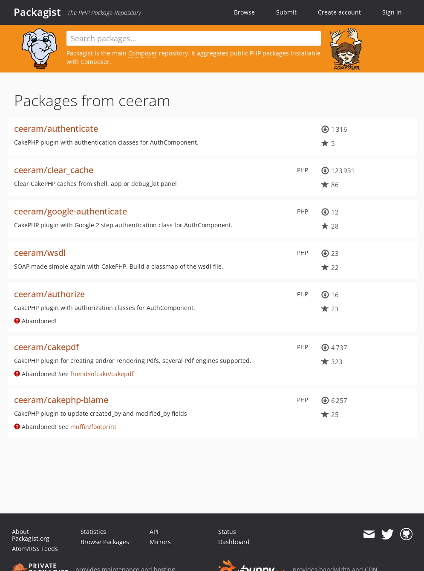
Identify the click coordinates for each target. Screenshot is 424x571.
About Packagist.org (30, 535)
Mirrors (160, 542)
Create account (339, 12)
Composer (142, 53)
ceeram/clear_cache (53, 170)
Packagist (37, 12)
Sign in (392, 12)
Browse (244, 12)
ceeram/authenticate (56, 128)
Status (227, 532)
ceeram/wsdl (40, 252)
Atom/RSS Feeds (35, 549)
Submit (286, 12)
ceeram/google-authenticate (70, 211)
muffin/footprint (93, 427)
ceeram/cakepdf (46, 347)
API (154, 532)
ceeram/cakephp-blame (61, 400)
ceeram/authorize (49, 294)
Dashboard (234, 542)
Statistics (93, 532)
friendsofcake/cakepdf (102, 374)
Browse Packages (105, 542)
